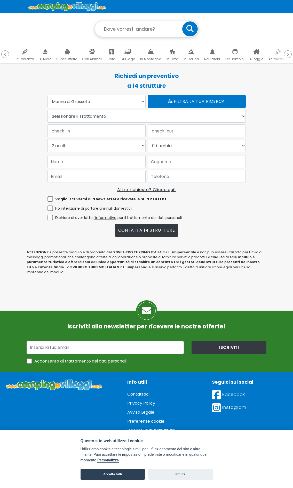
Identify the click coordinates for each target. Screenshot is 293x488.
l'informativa (105, 217)
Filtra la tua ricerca (196, 101)
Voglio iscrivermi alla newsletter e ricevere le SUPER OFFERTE (111, 199)
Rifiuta (180, 474)
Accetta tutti (112, 474)
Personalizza (108, 460)
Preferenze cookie (145, 421)
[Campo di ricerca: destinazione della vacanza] (146, 29)
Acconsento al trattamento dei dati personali (80, 361)
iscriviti (229, 347)
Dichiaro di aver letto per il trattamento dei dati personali (118, 217)
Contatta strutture (146, 230)
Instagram (229, 407)
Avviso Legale (140, 412)
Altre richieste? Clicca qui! (146, 190)
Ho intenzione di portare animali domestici (93, 208)
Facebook (228, 394)
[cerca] (190, 29)
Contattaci (138, 394)
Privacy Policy (141, 403)
